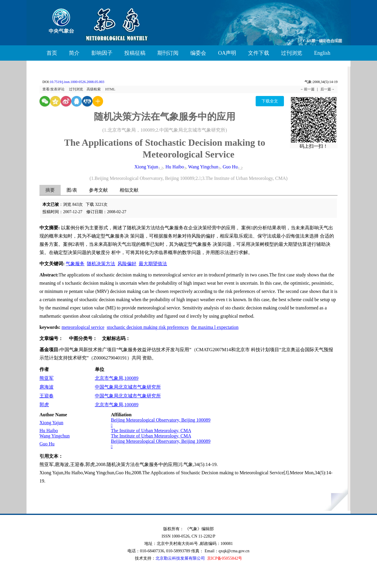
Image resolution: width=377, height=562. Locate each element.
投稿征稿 (134, 53)
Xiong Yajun (146, 166)
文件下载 (258, 53)
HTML (110, 89)
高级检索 (94, 89)
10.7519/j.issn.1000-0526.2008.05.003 (77, 82)
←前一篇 (307, 89)
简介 (74, 53)
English (322, 53)
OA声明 (227, 53)
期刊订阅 (167, 53)
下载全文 (270, 101)
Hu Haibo (175, 166)
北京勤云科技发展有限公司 (180, 558)
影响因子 (102, 53)
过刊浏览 (291, 53)
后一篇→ (327, 89)
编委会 (198, 53)
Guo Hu (230, 166)
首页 (52, 53)
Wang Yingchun (203, 166)
